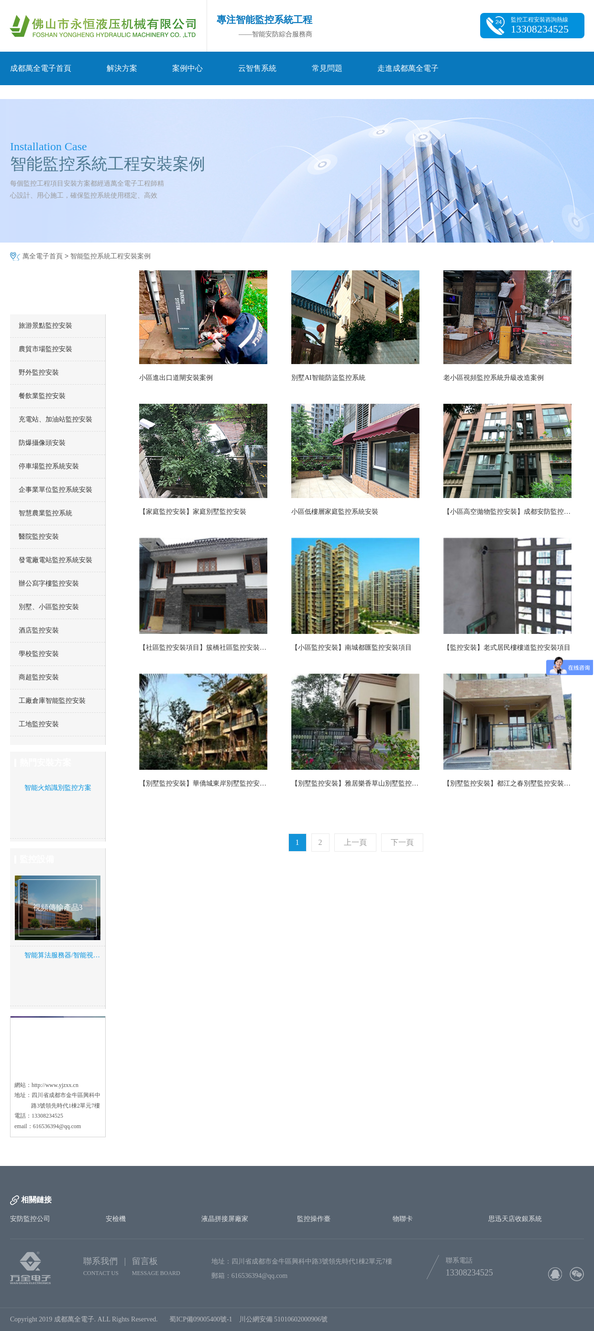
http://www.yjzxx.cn (55, 1085)
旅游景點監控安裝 (45, 325)
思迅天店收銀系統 (515, 1218)
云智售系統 (257, 68)
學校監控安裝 (39, 653)
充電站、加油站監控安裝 (55, 419)
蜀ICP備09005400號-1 (200, 1319)
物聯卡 (403, 1218)
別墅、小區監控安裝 (49, 606)
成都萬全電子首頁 (40, 68)
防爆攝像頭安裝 (42, 442)
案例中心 (187, 68)
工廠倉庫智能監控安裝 (52, 700)
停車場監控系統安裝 (49, 466)
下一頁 (402, 842)
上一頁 (355, 842)
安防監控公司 (30, 1218)
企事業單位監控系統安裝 (55, 489)
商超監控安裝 (39, 677)
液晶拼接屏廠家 (224, 1218)
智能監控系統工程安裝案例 (110, 256)
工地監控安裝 (39, 724)
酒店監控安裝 (39, 630)
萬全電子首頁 (42, 256)
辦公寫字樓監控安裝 (49, 583)
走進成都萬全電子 (408, 68)
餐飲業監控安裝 (42, 395)
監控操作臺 (313, 1218)
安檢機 (116, 1218)
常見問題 (327, 68)
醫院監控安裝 (39, 536)
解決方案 (122, 68)
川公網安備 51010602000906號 (285, 1319)
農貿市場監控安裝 (45, 349)
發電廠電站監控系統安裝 (55, 560)
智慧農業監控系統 (45, 513)
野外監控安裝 (39, 372)
